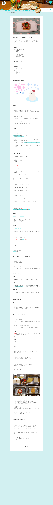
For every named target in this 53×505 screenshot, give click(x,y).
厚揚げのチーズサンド (17, 66)
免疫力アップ (16, 57)
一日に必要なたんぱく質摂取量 (19, 54)
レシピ (15, 70)
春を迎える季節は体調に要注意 (19, 49)
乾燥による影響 (17, 50)
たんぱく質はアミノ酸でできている (19, 56)
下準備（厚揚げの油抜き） (18, 72)
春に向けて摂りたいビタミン (18, 61)
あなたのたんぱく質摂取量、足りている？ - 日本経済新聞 (22, 184)
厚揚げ (16, 67)
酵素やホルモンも (17, 58)
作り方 (16, 73)
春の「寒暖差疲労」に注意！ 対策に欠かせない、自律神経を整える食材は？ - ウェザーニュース (27, 148)
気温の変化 (16, 51)
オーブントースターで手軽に (18, 68)
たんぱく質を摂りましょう (18, 53)
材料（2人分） (17, 71)
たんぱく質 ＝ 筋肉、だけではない (19, 55)
